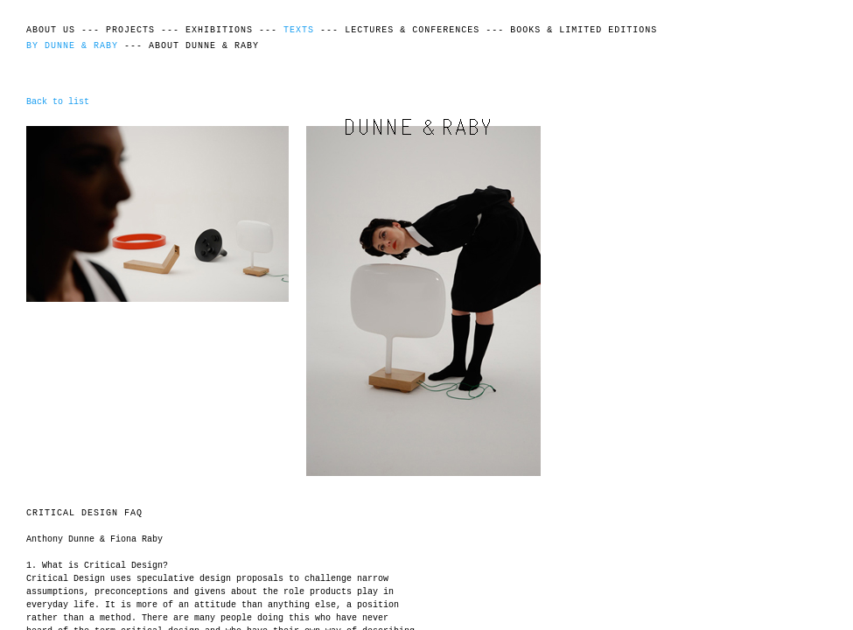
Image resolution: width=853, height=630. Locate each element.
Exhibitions (219, 30)
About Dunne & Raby (204, 46)
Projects (130, 30)
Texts (298, 30)
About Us (50, 30)
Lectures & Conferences (412, 30)
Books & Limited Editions (583, 30)
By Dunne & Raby (72, 46)
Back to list (57, 101)
